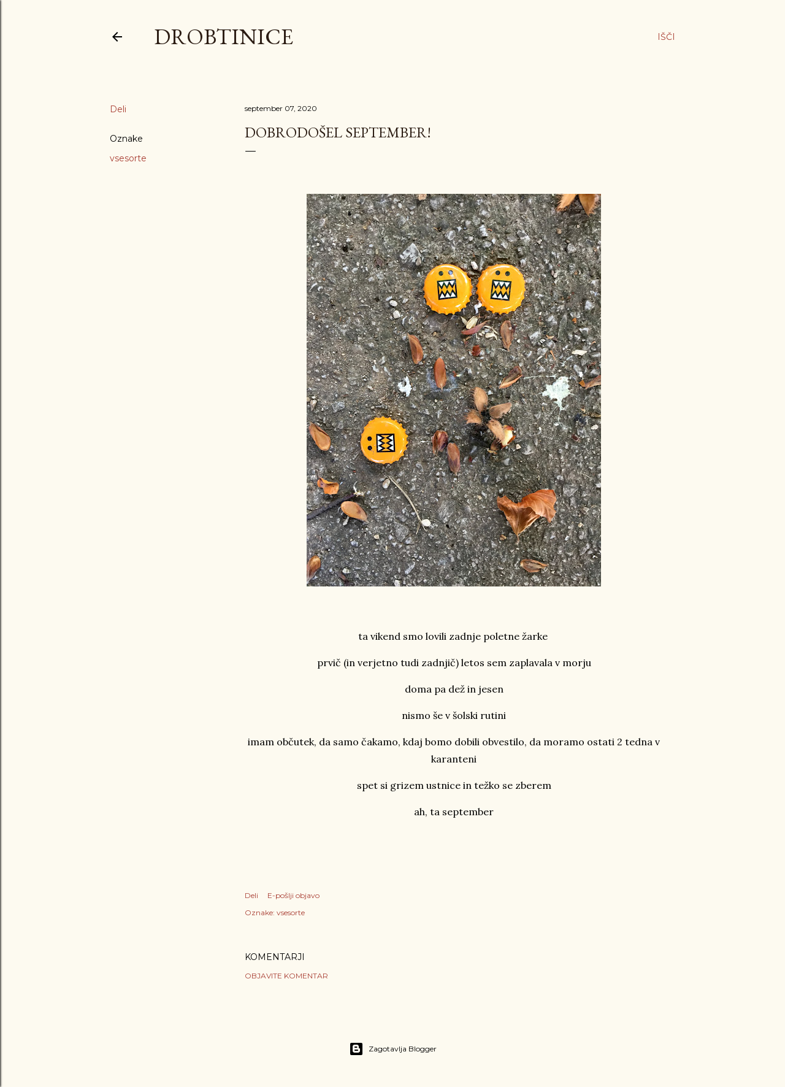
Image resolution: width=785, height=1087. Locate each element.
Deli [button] (118, 109)
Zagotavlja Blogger (393, 1049)
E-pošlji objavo (293, 895)
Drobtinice (223, 36)
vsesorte (128, 158)
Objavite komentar (286, 975)
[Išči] (666, 37)
